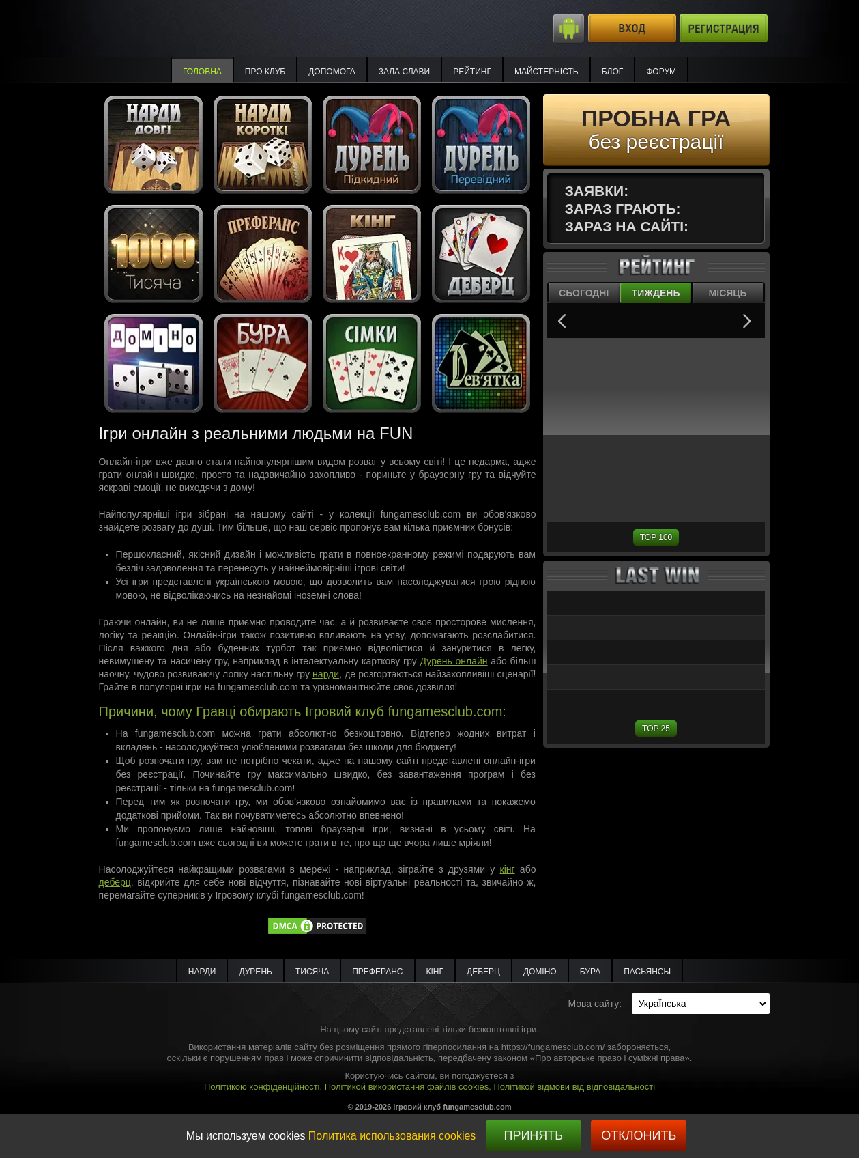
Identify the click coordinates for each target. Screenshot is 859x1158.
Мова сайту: (595, 1003)
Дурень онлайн (454, 660)
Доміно (540, 971)
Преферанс (377, 971)
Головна (202, 71)
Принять (533, 1135)
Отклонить (638, 1135)
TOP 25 (656, 728)
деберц (115, 882)
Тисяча (312, 971)
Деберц (483, 971)
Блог (613, 71)
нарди (325, 673)
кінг (507, 869)
